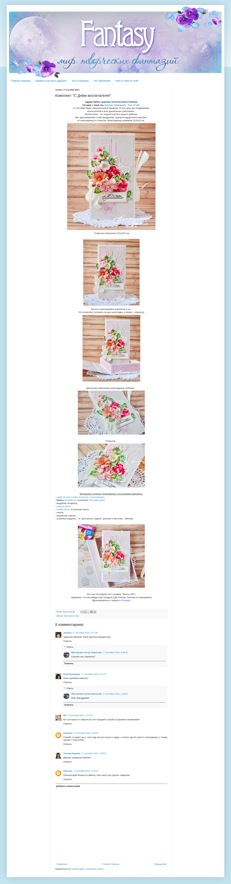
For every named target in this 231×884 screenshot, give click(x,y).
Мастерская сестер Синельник (86, 652)
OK (64, 715)
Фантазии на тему (71, 616)
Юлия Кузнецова (72, 674)
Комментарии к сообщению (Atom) (87, 869)
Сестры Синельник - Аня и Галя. (122, 105)
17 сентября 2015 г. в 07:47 (94, 674)
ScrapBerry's (70, 500)
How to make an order (127, 80)
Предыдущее (160, 864)
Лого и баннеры (80, 80)
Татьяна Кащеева (72, 753)
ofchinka (67, 633)
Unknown (67, 733)
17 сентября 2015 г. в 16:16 (85, 771)
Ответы (69, 647)
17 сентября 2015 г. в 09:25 (115, 652)
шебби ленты (63, 509)
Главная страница (20, 80)
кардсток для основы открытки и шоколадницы (81, 497)
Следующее (61, 864)
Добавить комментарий (68, 786)
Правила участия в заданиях (51, 80)
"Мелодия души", (97, 500)
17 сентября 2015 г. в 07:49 (79, 715)
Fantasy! (126, 600)
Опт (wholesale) (102, 80)
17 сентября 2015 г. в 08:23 (85, 733)
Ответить (67, 641)
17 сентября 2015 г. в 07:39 (84, 633)
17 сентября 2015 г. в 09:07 (94, 753)
